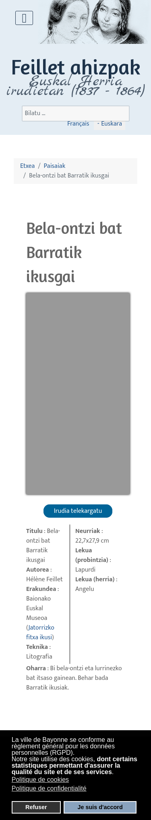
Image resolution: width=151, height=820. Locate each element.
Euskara (111, 123)
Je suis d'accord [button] (100, 807)
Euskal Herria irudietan (75, 86)
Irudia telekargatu (78, 511)
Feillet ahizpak (76, 66)
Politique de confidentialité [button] (49, 788)
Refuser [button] (36, 807)
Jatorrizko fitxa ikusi (40, 632)
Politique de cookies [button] (40, 779)
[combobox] (76, 113)
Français (78, 123)
